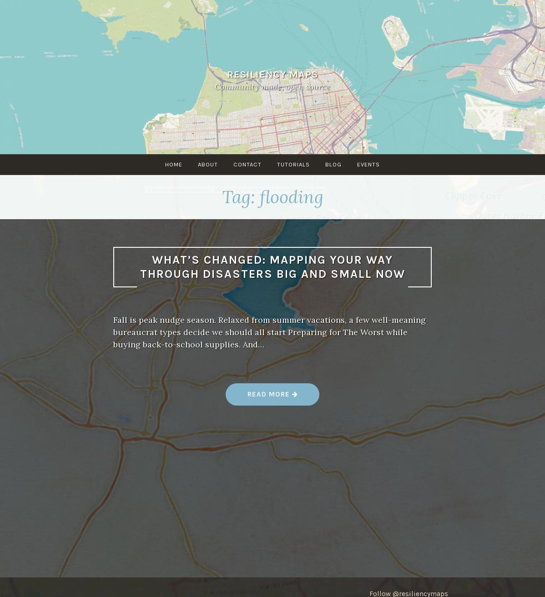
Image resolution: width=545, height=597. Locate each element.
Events (368, 164)
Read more (272, 398)
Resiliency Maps (272, 74)
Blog (333, 164)
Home (173, 164)
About (208, 164)
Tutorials (293, 164)
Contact (247, 164)
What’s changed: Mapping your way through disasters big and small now (272, 267)
